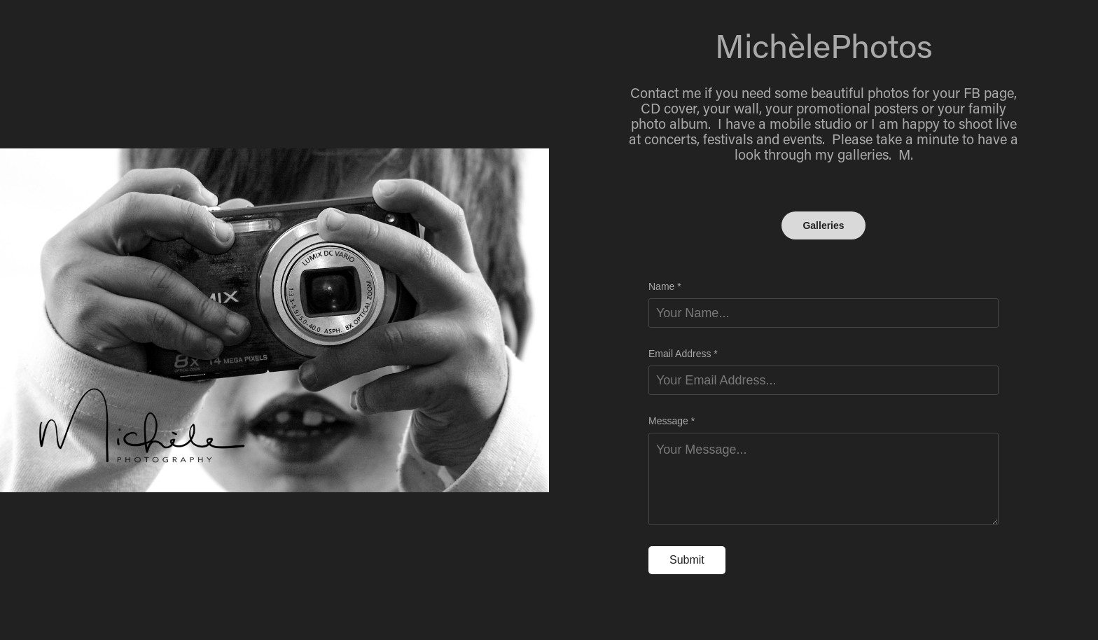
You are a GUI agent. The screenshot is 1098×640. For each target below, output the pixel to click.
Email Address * (683, 354)
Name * (664, 286)
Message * (671, 421)
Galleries (823, 225)
